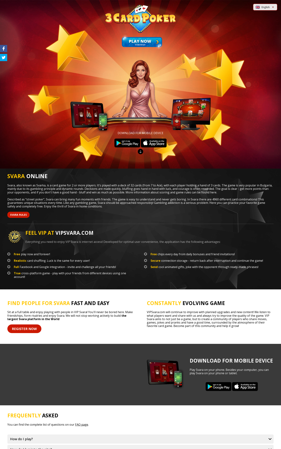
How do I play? (21, 439)
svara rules (18, 214)
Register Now (24, 329)
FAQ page (81, 425)
